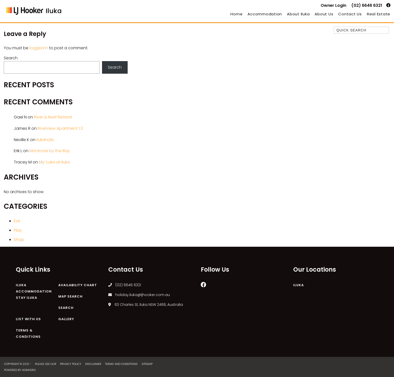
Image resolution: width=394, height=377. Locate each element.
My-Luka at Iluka (54, 162)
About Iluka (298, 14)
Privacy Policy (71, 364)
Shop (19, 239)
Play (18, 230)
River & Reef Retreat (53, 117)
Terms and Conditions (121, 364)
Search (11, 58)
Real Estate (378, 14)
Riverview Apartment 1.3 (60, 128)
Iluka (298, 285)
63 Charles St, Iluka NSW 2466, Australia (145, 304)
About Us (324, 14)
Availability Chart (77, 285)
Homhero (29, 370)
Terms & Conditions (28, 333)
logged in (38, 48)
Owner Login (333, 5)
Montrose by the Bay (49, 151)
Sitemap (147, 364)
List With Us (28, 319)
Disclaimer (93, 364)
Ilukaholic (45, 140)
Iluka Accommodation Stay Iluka (34, 291)
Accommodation (265, 14)
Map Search (70, 296)
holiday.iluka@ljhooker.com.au (139, 294)
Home (236, 14)
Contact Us (350, 14)
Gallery (66, 319)
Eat (17, 221)
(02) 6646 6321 (366, 5)
